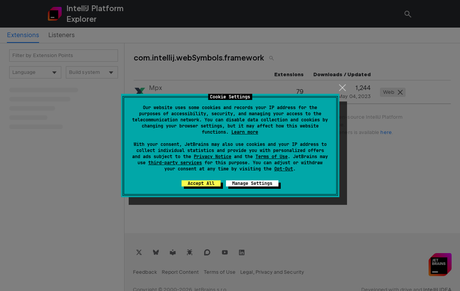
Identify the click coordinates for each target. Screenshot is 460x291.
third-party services (175, 163)
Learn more (244, 132)
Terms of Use (271, 157)
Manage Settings (252, 183)
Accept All (201, 183)
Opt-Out (283, 169)
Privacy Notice (212, 157)
